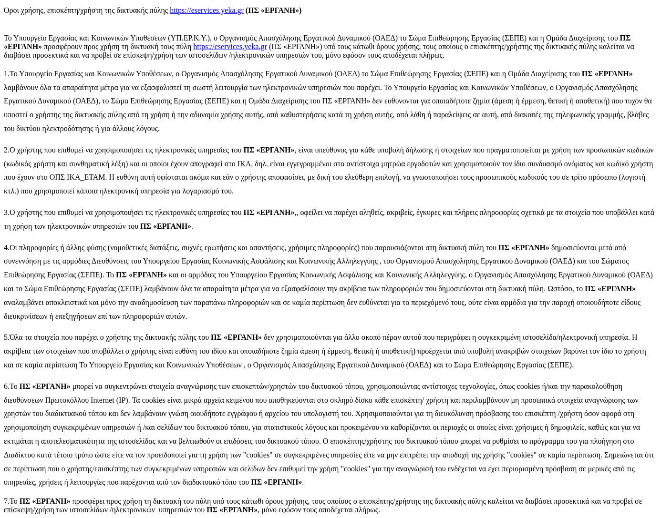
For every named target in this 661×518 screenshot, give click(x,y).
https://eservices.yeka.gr (207, 10)
